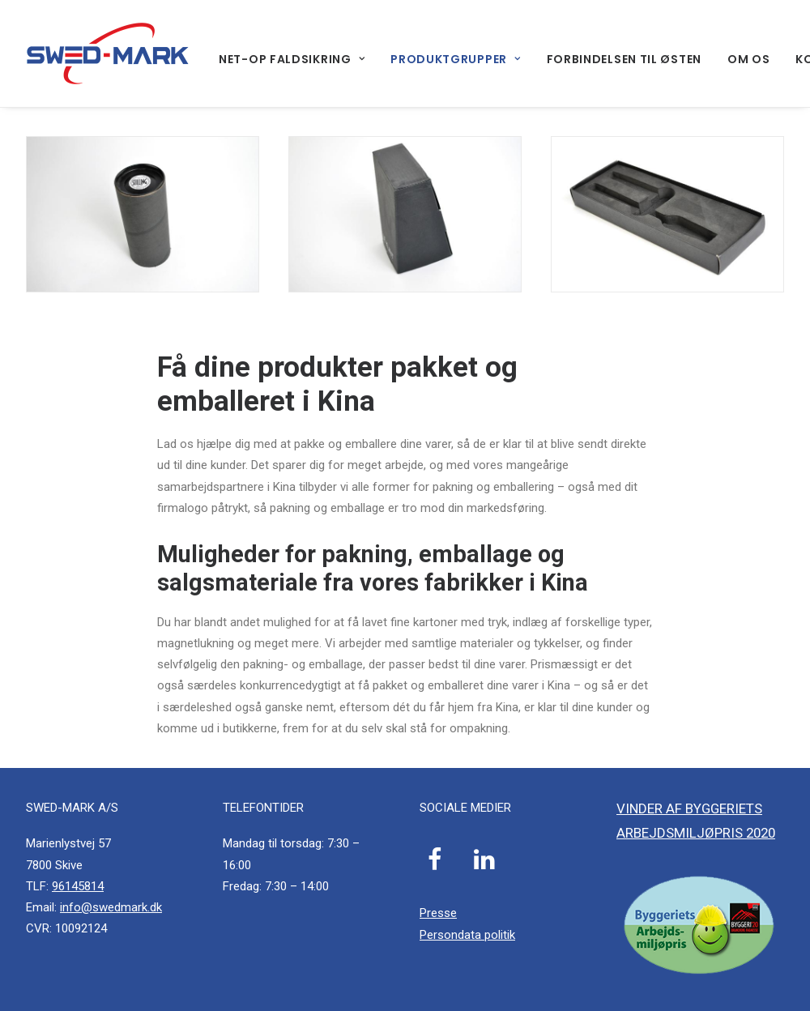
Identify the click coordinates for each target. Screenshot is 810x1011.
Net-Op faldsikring (291, 59)
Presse (438, 913)
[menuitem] (297, 59)
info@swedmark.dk (111, 907)
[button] (435, 866)
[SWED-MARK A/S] (108, 53)
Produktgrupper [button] (455, 59)
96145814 (78, 886)
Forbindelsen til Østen (624, 59)
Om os (748, 59)
